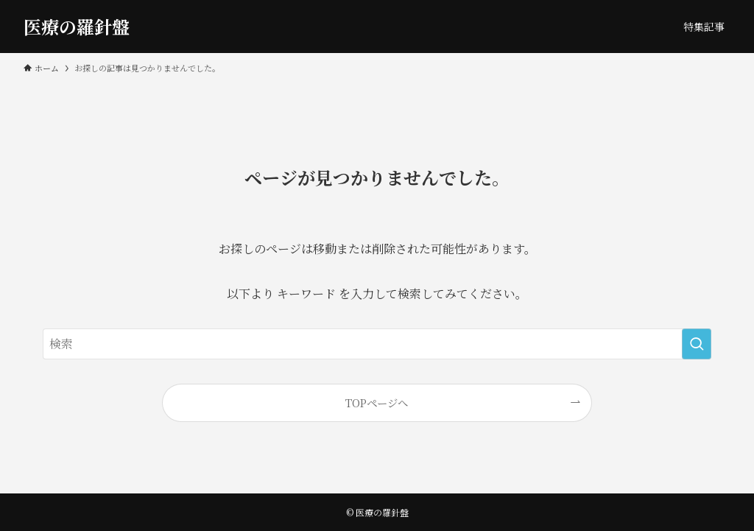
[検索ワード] (377, 343)
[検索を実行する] (696, 343)
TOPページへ (376, 402)
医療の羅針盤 (77, 26)
